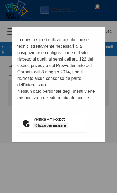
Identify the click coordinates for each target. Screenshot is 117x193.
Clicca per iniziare (50, 125)
